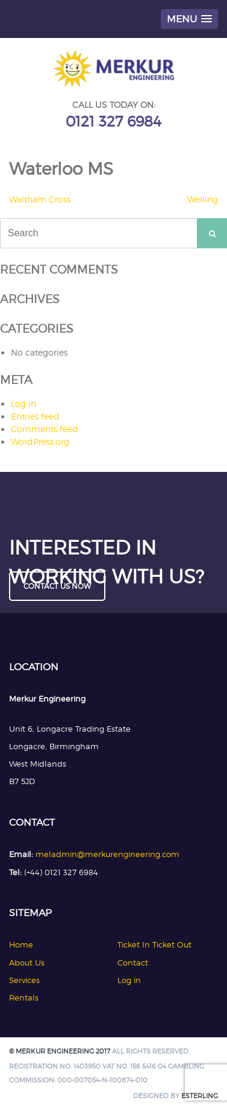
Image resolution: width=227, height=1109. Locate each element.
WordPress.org (40, 441)
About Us (27, 962)
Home (21, 944)
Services (24, 980)
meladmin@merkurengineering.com (107, 854)
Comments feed (44, 429)
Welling (202, 199)
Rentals (24, 997)
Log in (23, 403)
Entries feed (35, 416)
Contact (132, 962)
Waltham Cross (39, 199)
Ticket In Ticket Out (154, 944)
